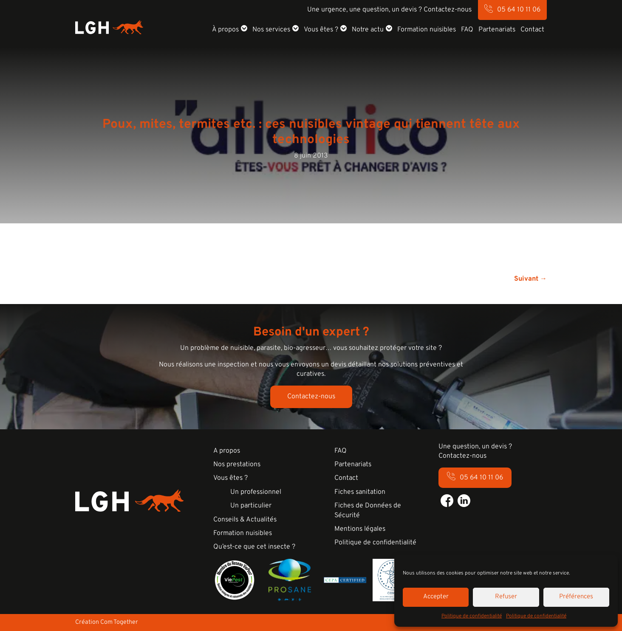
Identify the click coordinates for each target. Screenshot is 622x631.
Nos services (271, 29)
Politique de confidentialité (471, 616)
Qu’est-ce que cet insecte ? (254, 547)
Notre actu (368, 29)
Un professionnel (255, 492)
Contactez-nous (311, 396)
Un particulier (250, 505)
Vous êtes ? (321, 29)
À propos (225, 29)
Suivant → (530, 279)
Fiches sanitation (359, 492)
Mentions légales (359, 529)
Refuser (506, 597)
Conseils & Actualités (245, 520)
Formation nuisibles (426, 29)
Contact (532, 29)
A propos (226, 451)
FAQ (467, 29)
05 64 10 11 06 (518, 10)
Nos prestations (236, 464)
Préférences (576, 597)
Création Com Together (106, 622)
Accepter (436, 597)
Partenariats (496, 29)
